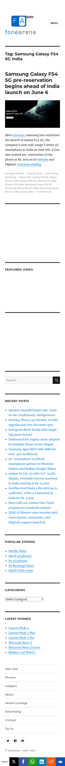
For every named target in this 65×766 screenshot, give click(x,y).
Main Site (11, 669)
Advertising (13, 711)
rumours (18, 135)
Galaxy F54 (25, 177)
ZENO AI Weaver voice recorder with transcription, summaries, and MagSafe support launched (33, 517)
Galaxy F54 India (14, 184)
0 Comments (43, 191)
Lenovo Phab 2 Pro (21, 637)
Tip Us (9, 728)
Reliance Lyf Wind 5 (22, 652)
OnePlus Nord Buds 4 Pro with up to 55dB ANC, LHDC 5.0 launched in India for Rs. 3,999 (32, 493)
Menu (54, 23)
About (9, 694)
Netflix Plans (17, 551)
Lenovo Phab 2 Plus (21, 633)
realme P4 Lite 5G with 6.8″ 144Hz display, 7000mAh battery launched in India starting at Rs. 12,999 (32, 478)
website (43, 159)
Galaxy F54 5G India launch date (38, 180)
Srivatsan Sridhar (14, 173)
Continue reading (29, 164)
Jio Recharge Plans (21, 565)
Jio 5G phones (18, 560)
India (48, 173)
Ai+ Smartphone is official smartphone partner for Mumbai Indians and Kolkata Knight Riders (32, 463)
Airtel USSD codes (20, 570)
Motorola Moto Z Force (24, 647)
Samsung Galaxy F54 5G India (22, 188)
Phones (10, 677)
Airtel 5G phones (20, 556)
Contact (10, 720)
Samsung (10, 177)
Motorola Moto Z (20, 642)
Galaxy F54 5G (40, 177)
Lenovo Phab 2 (18, 628)
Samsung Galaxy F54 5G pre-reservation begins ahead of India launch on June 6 (32, 83)
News (55, 173)
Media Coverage (16, 703)
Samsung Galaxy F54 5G (38, 184)
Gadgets (11, 686)
